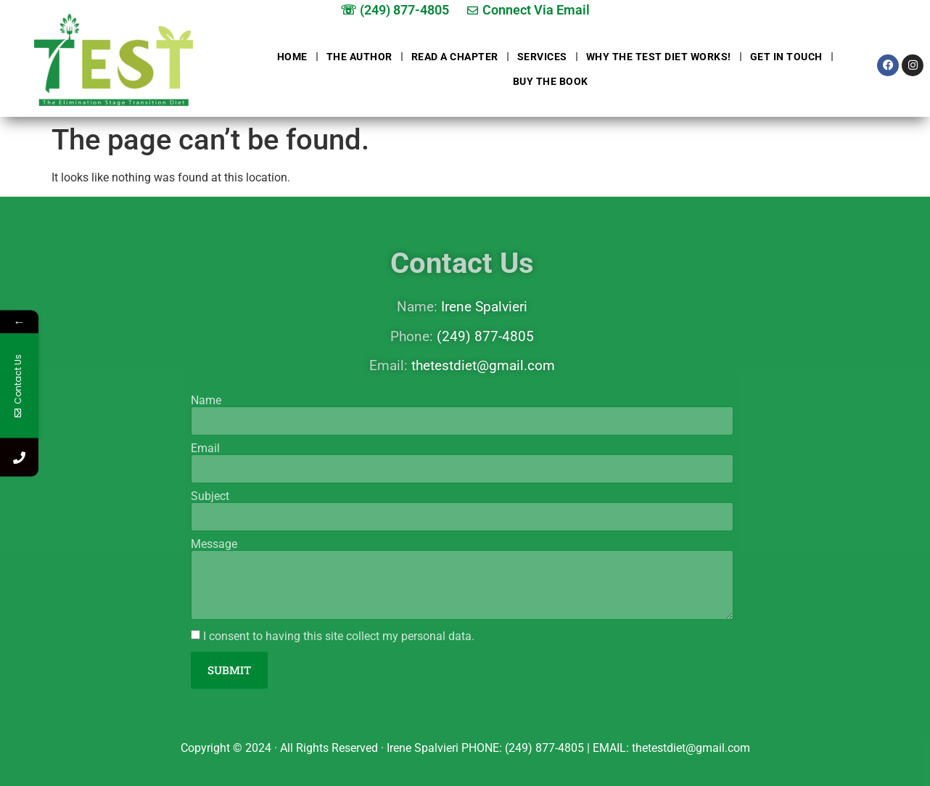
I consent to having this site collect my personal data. (338, 636)
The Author (359, 56)
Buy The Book (550, 81)
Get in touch (786, 56)
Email (205, 448)
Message (214, 544)
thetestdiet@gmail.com (483, 365)
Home (292, 56)
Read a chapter (454, 56)
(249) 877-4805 (485, 336)
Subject (210, 496)
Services (542, 56)
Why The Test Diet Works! (658, 56)
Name (206, 400)
